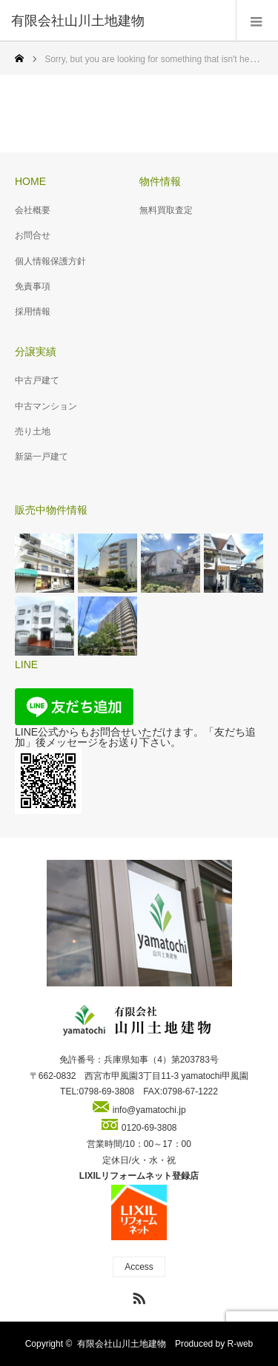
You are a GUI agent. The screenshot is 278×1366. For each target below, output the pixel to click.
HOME (30, 181)
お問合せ (32, 235)
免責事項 (32, 286)
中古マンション (46, 406)
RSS (137, 1296)
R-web (241, 1344)
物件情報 (160, 181)
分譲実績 (35, 351)
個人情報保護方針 (50, 261)
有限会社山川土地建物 (121, 1344)
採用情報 (32, 311)
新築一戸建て (41, 456)
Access (139, 1267)
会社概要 (32, 210)
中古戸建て (37, 380)
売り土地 (32, 431)
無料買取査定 (166, 210)
